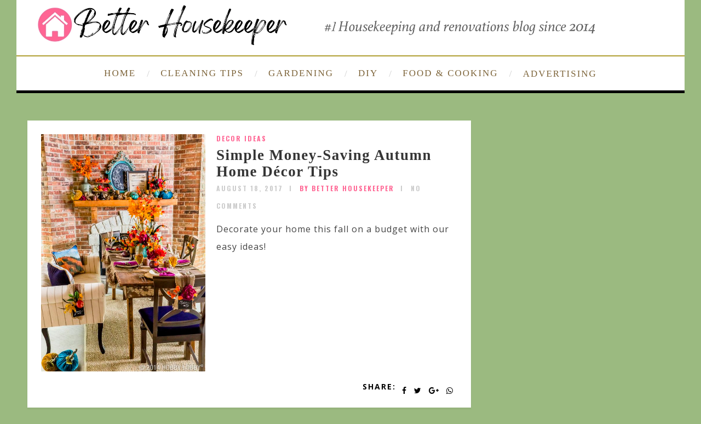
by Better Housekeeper (347, 188)
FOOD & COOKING (450, 73)
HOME (120, 73)
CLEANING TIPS (202, 73)
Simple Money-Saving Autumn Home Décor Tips (324, 163)
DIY (368, 73)
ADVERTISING (560, 73)
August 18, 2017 (249, 188)
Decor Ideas (241, 138)
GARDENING (301, 73)
